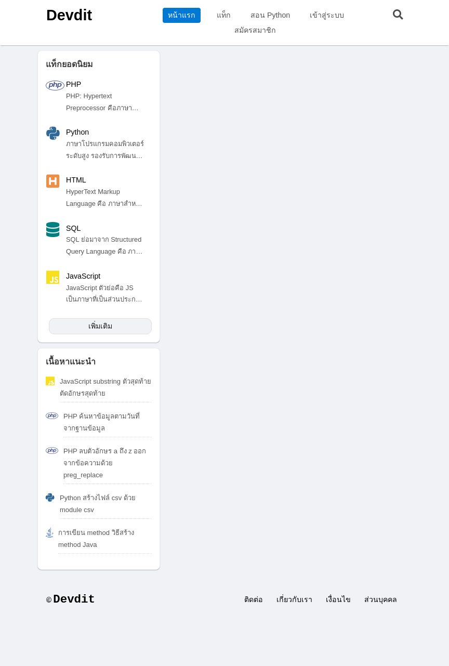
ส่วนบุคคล (380, 599)
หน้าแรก (181, 15)
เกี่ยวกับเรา (294, 599)
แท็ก (224, 15)
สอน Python (270, 15)
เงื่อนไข (338, 599)
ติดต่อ (253, 599)
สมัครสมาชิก (255, 30)
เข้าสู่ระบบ (327, 15)
